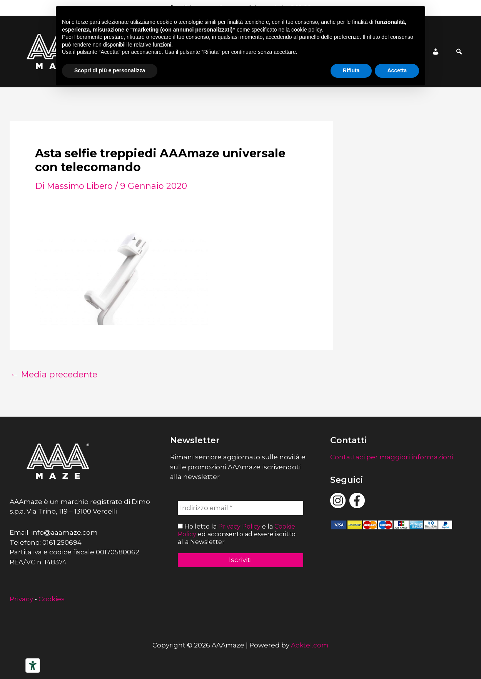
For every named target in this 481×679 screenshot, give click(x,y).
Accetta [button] (397, 70)
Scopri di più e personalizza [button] (109, 70)
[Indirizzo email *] (241, 508)
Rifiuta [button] (351, 70)
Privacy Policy (239, 527)
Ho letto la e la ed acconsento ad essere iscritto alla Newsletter (237, 534)
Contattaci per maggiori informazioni (391, 457)
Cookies (51, 599)
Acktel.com (310, 645)
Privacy (21, 599)
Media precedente (55, 374)
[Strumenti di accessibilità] (32, 665)
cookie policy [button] (306, 30)
